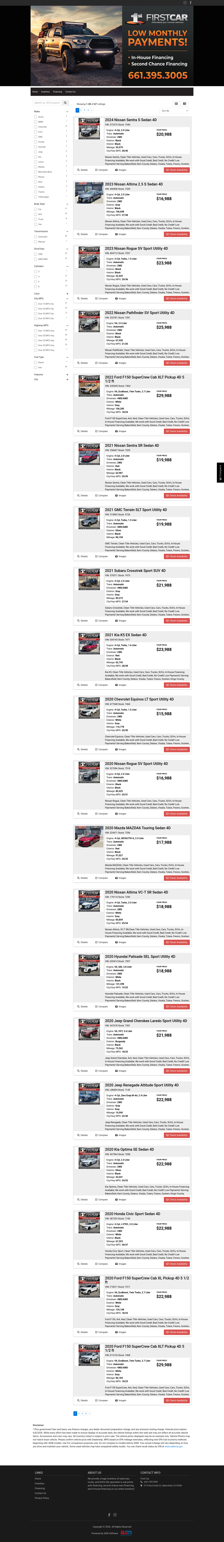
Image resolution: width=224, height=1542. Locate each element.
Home (35, 92)
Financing (57, 92)
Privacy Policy (42, 1498)
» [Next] (91, 110)
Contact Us (70, 92)
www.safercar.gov (174, 1446)
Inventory (45, 92)
